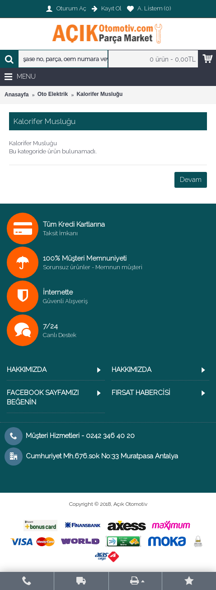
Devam (191, 180)
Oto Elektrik (53, 94)
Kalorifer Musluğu (99, 94)
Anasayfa (16, 94)
